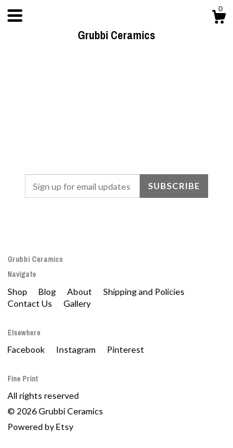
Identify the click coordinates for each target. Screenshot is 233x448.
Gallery (77, 303)
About (80, 291)
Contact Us (30, 303)
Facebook (27, 349)
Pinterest (125, 349)
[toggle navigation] (14, 15)
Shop (18, 291)
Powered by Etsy (40, 426)
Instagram (77, 349)
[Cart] (219, 18)
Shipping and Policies (144, 291)
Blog (48, 291)
